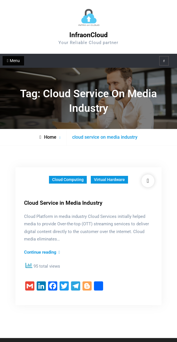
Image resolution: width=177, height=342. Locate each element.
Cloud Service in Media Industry (63, 203)
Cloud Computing (68, 179)
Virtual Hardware (109, 179)
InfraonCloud (88, 35)
